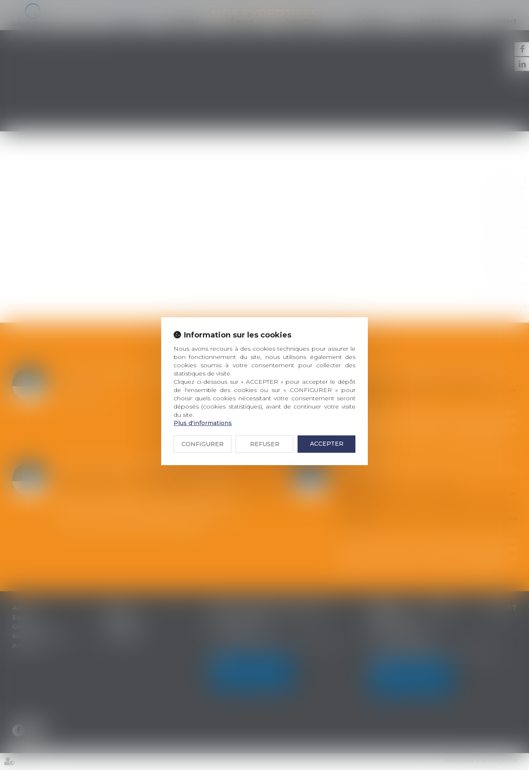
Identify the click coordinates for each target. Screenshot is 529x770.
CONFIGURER (202, 444)
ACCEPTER (326, 443)
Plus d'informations (203, 423)
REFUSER (264, 444)
